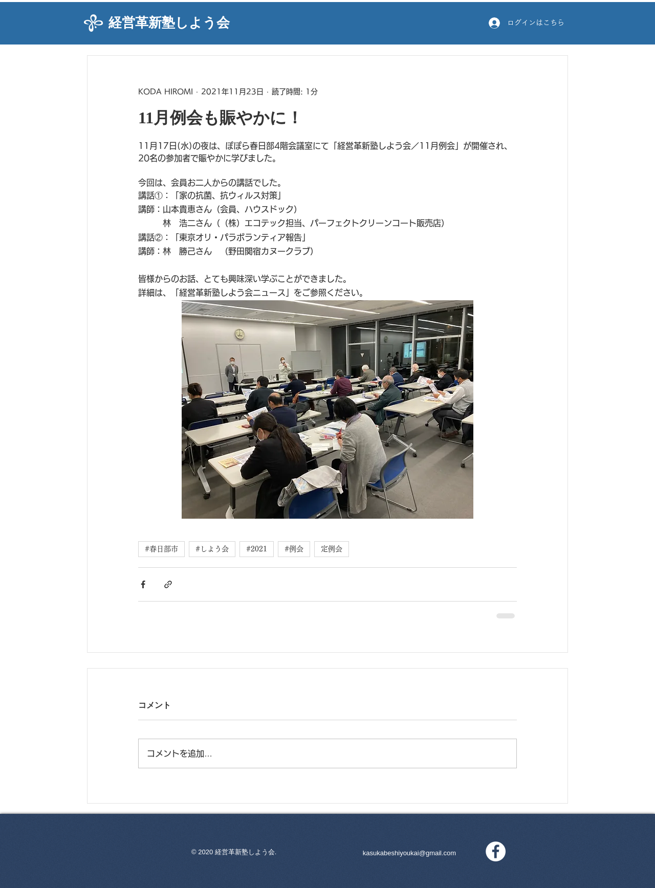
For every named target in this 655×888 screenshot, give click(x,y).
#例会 (294, 548)
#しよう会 (212, 548)
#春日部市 (161, 548)
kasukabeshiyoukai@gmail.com (409, 853)
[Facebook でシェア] (143, 584)
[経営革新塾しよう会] (177, 23)
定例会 (331, 548)
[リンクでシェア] (168, 584)
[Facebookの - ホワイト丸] (496, 851)
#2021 (256, 548)
